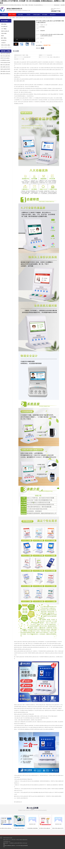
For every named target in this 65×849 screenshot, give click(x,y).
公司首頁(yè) (4, 14)
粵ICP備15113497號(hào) (16, 839)
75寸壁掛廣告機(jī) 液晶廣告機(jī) (32, 828)
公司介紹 (28, 14)
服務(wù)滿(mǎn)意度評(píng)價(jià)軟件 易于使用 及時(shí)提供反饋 (6, 73)
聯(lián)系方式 (53, 14)
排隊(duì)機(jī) (3, 24)
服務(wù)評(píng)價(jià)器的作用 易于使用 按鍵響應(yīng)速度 (6, 64)
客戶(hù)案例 (44, 14)
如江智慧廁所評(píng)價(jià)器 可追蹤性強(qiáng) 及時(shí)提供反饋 (6, 60)
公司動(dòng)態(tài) (36, 14)
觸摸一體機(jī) (4, 38)
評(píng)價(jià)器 (4, 26)
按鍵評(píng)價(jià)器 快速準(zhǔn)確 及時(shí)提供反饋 (6, 69)
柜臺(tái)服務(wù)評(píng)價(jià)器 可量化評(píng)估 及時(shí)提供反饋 (6, 71)
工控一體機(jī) (4, 28)
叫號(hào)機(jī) (4, 33)
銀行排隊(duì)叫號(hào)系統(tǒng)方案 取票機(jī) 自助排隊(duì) (10, 828)
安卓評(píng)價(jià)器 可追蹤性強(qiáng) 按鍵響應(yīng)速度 (6, 62)
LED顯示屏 (3, 42)
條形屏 (2, 35)
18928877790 (46, 45)
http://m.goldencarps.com (18, 801)
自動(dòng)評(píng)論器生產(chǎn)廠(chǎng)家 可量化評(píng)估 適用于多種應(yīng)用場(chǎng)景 (6, 53)
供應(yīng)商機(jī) (12, 14)
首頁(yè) (7, 17)
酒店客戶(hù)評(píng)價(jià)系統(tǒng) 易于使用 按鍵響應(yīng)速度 (6, 58)
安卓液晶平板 (3, 40)
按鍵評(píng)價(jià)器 (19, 17)
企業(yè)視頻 (20, 14)
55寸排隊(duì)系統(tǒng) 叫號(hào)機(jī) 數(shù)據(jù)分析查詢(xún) (24, 828)
